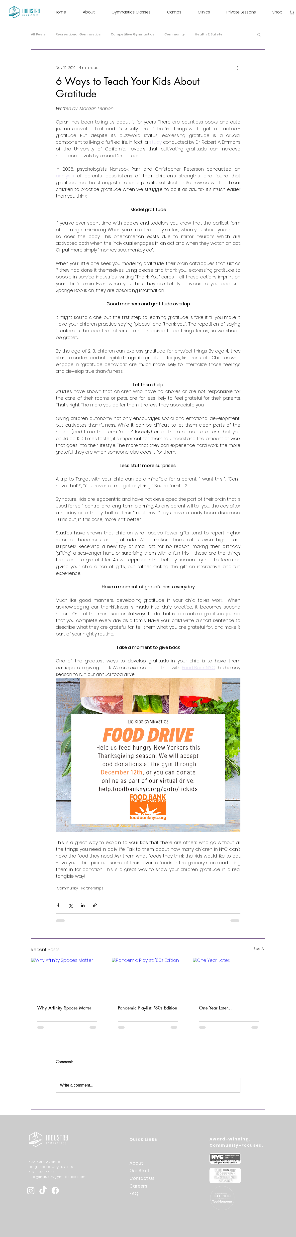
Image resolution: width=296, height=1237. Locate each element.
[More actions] (237, 68)
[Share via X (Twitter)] (70, 905)
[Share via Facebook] (58, 905)
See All (259, 948)
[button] (259, 34)
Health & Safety (208, 34)
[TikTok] (43, 1190)
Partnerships (92, 888)
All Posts (38, 34)
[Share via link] (95, 905)
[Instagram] (31, 1190)
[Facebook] (55, 1190)
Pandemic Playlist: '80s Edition (147, 1008)
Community (174, 34)
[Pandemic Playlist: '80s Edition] (148, 978)
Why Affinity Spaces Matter (64, 1008)
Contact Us (142, 1178)
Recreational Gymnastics (78, 34)
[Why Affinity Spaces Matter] (67, 978)
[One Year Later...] (229, 978)
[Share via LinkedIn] (82, 905)
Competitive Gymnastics (132, 34)
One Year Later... (215, 1008)
